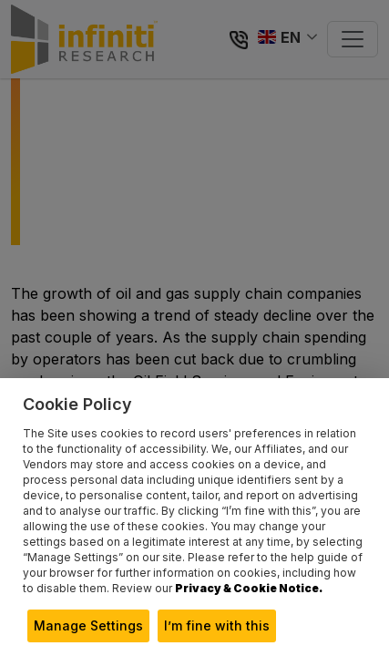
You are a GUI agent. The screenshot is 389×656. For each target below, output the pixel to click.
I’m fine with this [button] (217, 625)
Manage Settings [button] (88, 625)
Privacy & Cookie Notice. (248, 588)
